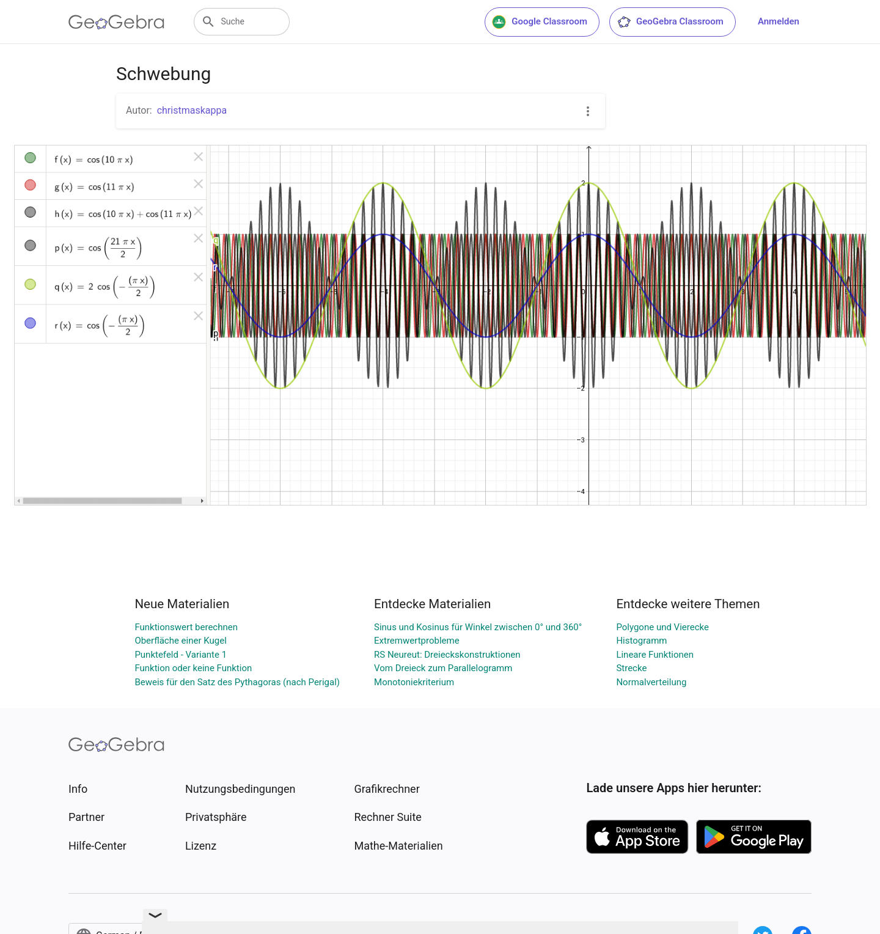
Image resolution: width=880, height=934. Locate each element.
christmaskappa (192, 110)
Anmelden (778, 21)
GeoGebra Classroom (670, 22)
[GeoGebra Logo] (116, 22)
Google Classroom (539, 22)
